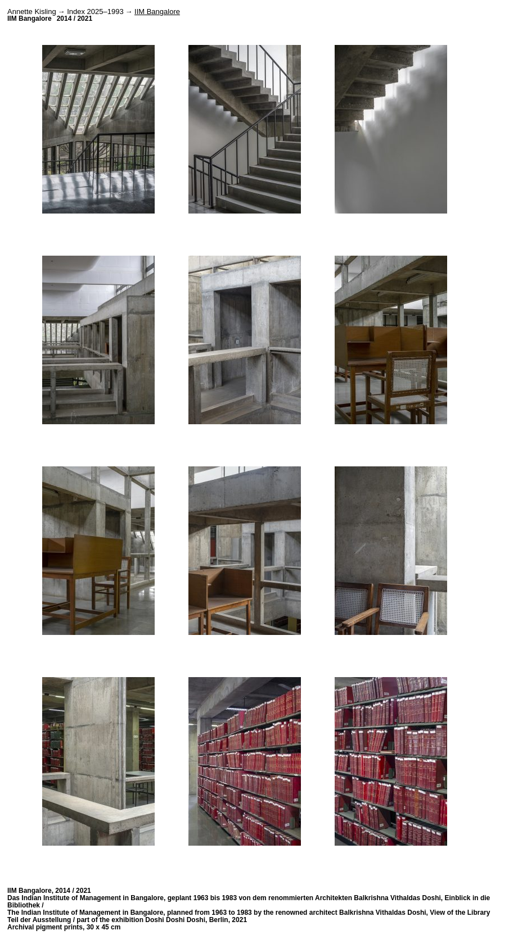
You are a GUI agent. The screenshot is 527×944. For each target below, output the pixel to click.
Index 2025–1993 (95, 11)
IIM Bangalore (157, 11)
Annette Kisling (31, 11)
